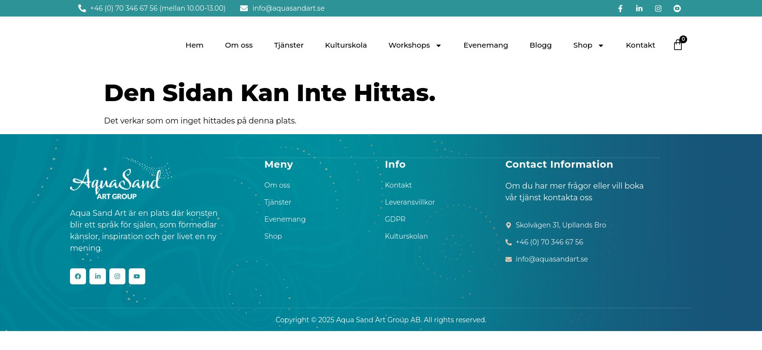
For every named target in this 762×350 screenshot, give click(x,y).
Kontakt (641, 45)
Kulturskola (346, 45)
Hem (195, 45)
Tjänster (289, 45)
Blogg (541, 45)
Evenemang (486, 45)
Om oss (239, 45)
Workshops (415, 45)
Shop (589, 45)
